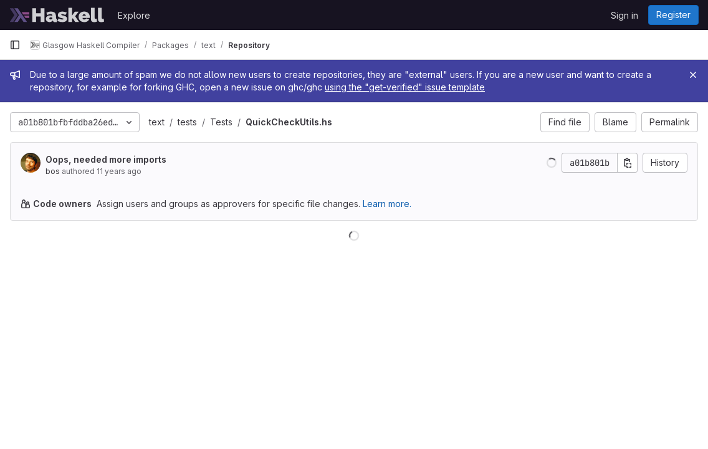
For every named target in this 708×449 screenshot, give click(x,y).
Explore (134, 15)
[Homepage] (57, 15)
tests (187, 122)
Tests (221, 122)
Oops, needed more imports (105, 159)
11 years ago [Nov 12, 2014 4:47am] (119, 171)
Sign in (624, 15)
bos (52, 171)
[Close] (693, 74)
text (157, 122)
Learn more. (387, 203)
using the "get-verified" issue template (405, 87)
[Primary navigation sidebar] (15, 45)
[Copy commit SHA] (628, 163)
